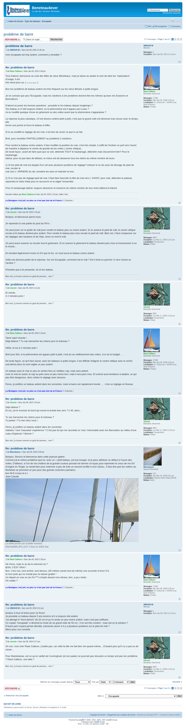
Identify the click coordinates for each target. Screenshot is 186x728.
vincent (13, 212)
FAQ (149, 26)
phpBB (81, 720)
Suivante (176, 682)
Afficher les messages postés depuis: (65, 682)
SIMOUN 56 (15, 50)
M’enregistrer (161, 26)
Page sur (163, 39)
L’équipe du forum (98, 715)
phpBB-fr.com (99, 722)
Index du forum (16, 21)
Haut (180, 62)
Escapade (46, 21)
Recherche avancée (172, 13)
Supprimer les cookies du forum (121, 715)
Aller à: (101, 696)
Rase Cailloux (16, 71)
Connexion (176, 26)
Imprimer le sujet (172, 20)
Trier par (101, 682)
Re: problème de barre (19, 67)
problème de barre (18, 34)
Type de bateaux (32, 21)
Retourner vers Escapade (17, 695)
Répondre (12, 39)
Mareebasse (15, 452)
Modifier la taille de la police (178, 20)
